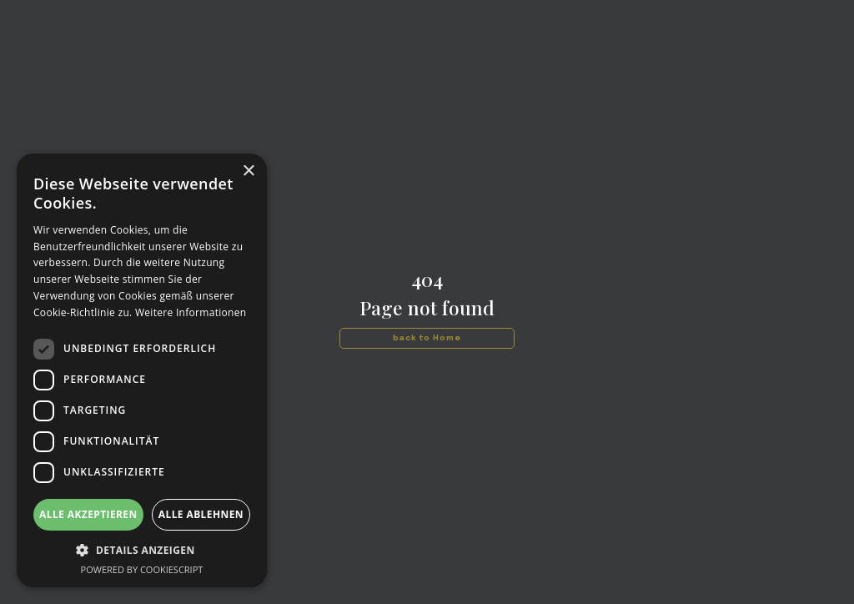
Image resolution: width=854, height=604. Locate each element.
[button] (141, 550)
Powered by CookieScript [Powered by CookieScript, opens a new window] (142, 569)
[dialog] (142, 370)
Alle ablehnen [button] (201, 514)
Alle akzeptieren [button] (88, 514)
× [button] (248, 171)
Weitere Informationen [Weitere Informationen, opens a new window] (191, 312)
